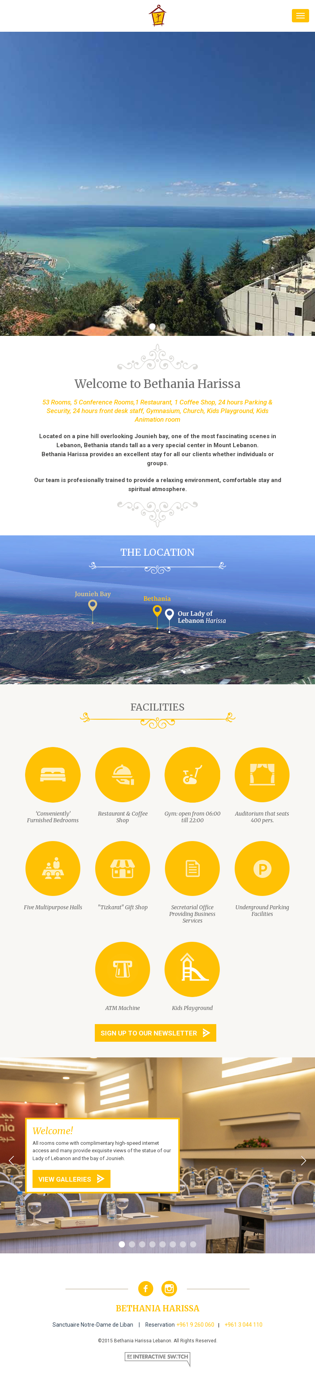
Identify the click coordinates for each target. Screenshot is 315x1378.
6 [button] (172, 1244)
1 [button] (152, 327)
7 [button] (183, 1244)
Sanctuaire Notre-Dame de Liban (92, 1325)
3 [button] (142, 1244)
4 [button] (152, 1244)
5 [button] (162, 1244)
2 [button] (162, 327)
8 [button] (193, 1244)
